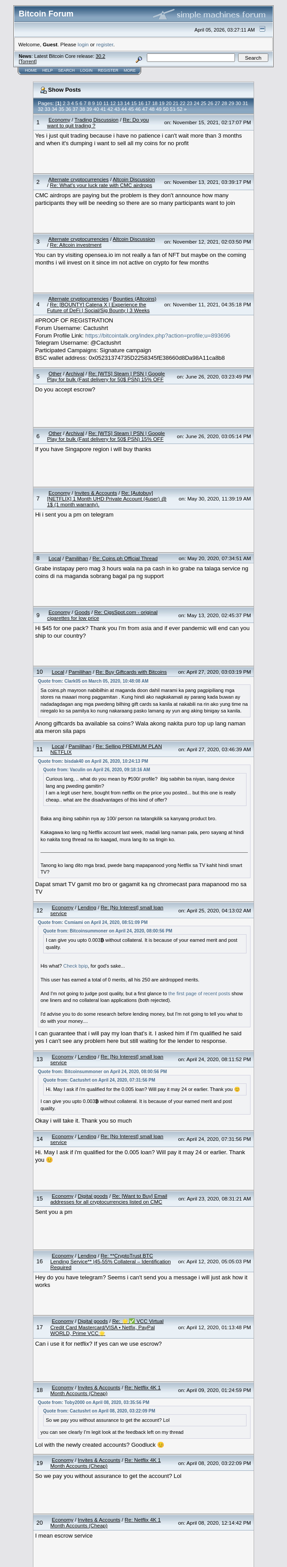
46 (138, 109)
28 (224, 103)
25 (203, 103)
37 (75, 109)
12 (113, 103)
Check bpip (75, 966)
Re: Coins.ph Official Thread (125, 558)
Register (108, 70)
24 (196, 103)
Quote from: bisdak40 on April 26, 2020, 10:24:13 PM (93, 761)
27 (217, 103)
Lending (87, 907)
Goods (82, 612)
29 (231, 103)
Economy (59, 119)
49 (159, 109)
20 (168, 103)
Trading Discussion (96, 119)
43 (117, 109)
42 (110, 109)
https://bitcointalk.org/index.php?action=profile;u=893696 (157, 335)
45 (130, 109)
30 (238, 103)
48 (151, 109)
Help (47, 70)
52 (179, 109)
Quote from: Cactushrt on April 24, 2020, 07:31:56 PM (99, 1080)
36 (68, 109)
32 (40, 109)
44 (124, 109)
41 (103, 109)
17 (147, 103)
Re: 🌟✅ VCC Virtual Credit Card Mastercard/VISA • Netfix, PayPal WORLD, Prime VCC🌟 (107, 1327)
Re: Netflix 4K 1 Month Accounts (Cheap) (105, 1390)
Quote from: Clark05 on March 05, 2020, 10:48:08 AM (93, 681)
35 (61, 109)
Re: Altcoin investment (75, 245)
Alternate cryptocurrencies (78, 179)
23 (189, 103)
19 (161, 103)
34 (54, 109)
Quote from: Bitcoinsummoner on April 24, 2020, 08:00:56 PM (107, 930)
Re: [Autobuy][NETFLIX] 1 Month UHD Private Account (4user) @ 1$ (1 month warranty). (106, 498)
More (130, 70)
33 (47, 109)
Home (31, 70)
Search (66, 70)
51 (172, 109)
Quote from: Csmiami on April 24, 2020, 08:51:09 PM (93, 922)
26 (210, 103)
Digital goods (93, 1196)
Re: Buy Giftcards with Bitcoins (131, 672)
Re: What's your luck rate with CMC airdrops (101, 185)
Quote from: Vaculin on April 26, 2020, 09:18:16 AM (96, 769)
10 (99, 103)
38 (82, 109)
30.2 (100, 56)
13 (119, 103)
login (83, 44)
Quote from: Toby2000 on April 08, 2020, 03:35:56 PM (94, 1402)
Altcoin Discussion (134, 179)
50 (165, 109)
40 (96, 109)
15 (134, 103)
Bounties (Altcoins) (134, 298)
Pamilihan (76, 558)
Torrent (27, 61)
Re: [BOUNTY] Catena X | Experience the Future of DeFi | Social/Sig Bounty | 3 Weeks (98, 307)
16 (140, 103)
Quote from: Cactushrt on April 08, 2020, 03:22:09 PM (99, 1410)
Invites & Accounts (96, 493)
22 (182, 103)
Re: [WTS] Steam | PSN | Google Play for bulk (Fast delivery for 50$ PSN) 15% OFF (106, 376)
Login (86, 70)
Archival (74, 373)
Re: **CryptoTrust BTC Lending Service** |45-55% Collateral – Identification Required (110, 1261)
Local (55, 558)
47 (144, 109)
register (104, 44)
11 (106, 103)
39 (89, 109)
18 (155, 103)
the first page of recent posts (199, 993)
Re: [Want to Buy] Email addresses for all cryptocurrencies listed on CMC (108, 1199)
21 (175, 103)
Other (55, 373)
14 (126, 103)
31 (245, 103)
